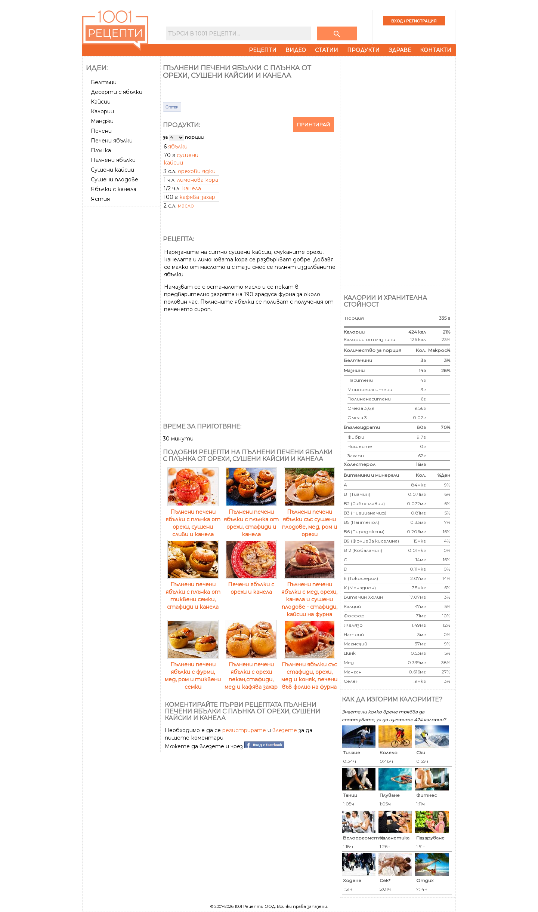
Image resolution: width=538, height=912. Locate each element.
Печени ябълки (112, 140)
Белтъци (104, 82)
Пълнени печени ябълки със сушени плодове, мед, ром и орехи (309, 519)
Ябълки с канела (113, 189)
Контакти (435, 50)
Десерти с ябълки (116, 92)
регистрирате (244, 730)
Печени (101, 131)
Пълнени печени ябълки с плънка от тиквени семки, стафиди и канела (193, 592)
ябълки (178, 146)
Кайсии (101, 101)
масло (186, 205)
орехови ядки (197, 171)
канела (191, 188)
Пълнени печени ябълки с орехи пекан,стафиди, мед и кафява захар (251, 672)
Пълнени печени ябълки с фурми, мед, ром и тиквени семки (193, 672)
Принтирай (313, 125)
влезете (284, 730)
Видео (295, 50)
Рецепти (262, 50)
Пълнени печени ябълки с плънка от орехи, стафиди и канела (251, 519)
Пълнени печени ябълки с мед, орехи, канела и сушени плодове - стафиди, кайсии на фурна (309, 596)
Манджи (102, 121)
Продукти (363, 50)
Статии (326, 50)
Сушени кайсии (112, 169)
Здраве (400, 50)
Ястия (100, 199)
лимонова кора (197, 179)
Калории (102, 111)
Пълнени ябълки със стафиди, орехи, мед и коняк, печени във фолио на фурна (309, 672)
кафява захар (197, 197)
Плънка (101, 150)
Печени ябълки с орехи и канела (251, 584)
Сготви (172, 107)
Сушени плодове (114, 179)
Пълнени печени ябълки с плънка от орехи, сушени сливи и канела (193, 519)
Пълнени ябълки (113, 160)
